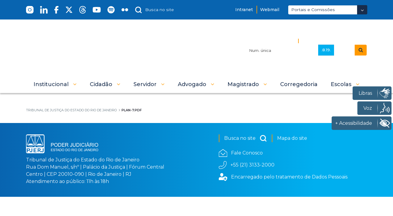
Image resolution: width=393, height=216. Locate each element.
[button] (55, 84)
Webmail (269, 9)
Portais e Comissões (313, 9)
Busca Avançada (321, 41)
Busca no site (245, 138)
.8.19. (326, 49)
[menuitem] (299, 84)
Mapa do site (292, 138)
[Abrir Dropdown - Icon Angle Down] (362, 9)
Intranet (244, 9)
